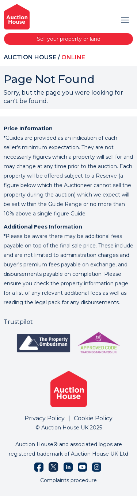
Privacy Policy (44, 418)
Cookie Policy (93, 418)
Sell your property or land (68, 39)
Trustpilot (18, 321)
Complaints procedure (68, 480)
